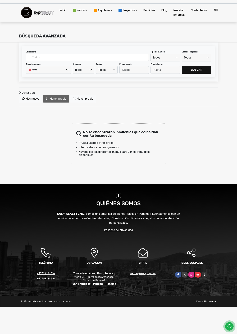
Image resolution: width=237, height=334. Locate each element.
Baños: (99, 64)
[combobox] (165, 57)
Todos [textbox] (156, 57)
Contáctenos (199, 10)
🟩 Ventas (79, 10)
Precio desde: (125, 64)
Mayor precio (83, 98)
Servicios (149, 10)
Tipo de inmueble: (159, 52)
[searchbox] (29, 75)
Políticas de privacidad (118, 230)
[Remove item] (30, 70)
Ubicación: (31, 52)
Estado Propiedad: (190, 52)
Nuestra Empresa (179, 12)
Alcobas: (77, 64)
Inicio (63, 10)
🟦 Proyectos (126, 10)
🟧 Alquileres (102, 10)
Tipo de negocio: (33, 64)
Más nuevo (30, 98)
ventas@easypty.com (143, 273)
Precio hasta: (157, 64)
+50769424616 (46, 273)
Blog (164, 10)
